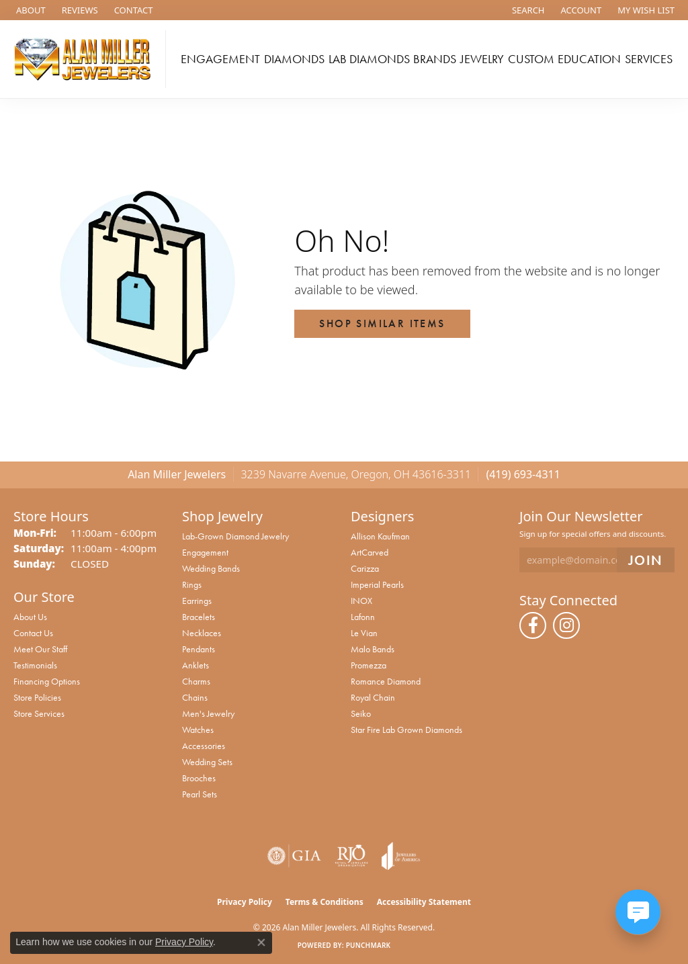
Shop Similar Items (382, 323)
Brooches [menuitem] (199, 778)
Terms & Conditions (324, 902)
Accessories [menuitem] (203, 746)
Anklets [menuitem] (195, 665)
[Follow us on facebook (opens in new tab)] (532, 625)
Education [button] (589, 59)
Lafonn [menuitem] (363, 617)
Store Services (38, 713)
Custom (531, 59)
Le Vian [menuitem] (364, 633)
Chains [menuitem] (195, 697)
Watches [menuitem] (198, 730)
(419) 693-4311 (523, 474)
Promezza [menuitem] (368, 665)
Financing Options (46, 681)
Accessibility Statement (424, 902)
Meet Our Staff (40, 649)
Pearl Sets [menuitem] (199, 794)
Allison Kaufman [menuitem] (380, 536)
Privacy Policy (244, 902)
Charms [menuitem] (196, 681)
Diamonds (294, 59)
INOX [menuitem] (361, 601)
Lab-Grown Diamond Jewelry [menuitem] (235, 536)
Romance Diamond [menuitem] (386, 681)
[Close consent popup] (261, 942)
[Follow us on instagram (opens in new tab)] (566, 625)
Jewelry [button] (482, 59)
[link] (29, 10)
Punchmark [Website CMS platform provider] (368, 945)
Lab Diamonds (369, 59)
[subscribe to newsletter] (646, 559)
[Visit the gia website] (294, 856)
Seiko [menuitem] (361, 713)
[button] (527, 10)
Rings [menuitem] (192, 584)
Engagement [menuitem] (205, 552)
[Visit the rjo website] (351, 856)
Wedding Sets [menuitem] (207, 762)
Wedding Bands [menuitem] (211, 568)
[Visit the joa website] (401, 856)
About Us (30, 617)
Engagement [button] (220, 59)
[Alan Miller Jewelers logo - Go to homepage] (86, 59)
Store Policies (37, 697)
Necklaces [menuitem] (201, 633)
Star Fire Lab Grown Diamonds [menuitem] (406, 730)
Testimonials (35, 665)
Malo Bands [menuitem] (372, 649)
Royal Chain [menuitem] (373, 697)
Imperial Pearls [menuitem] (377, 584)
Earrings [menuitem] (197, 601)
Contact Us (33, 633)
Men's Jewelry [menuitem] (208, 713)
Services (649, 59)
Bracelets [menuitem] (198, 617)
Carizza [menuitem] (365, 568)
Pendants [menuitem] (198, 649)
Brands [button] (434, 59)
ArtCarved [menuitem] (369, 552)
